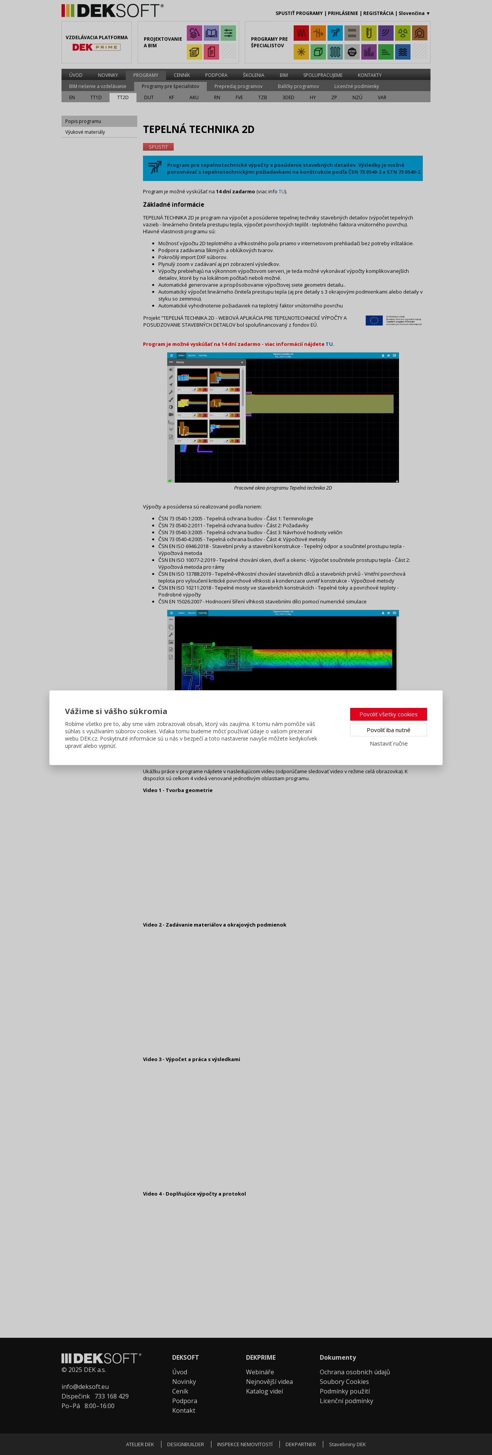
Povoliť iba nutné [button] (389, 730)
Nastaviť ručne (389, 743)
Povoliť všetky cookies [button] (388, 714)
